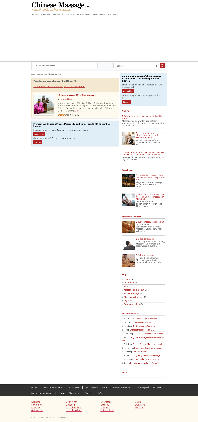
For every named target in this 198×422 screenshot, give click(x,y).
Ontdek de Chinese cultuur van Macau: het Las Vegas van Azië (150, 177)
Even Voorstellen (132, 304)
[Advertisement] (99, 38)
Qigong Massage (145, 238)
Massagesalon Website (96, 387)
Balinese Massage (145, 255)
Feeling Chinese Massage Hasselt (148, 334)
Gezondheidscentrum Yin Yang (145, 359)
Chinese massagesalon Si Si (142, 330)
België (47, 74)
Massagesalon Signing (42, 393)
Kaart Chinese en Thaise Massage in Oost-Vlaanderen (59, 86)
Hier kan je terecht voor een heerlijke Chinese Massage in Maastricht (150, 196)
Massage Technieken (134, 289)
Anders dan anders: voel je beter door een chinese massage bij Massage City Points (143, 153)
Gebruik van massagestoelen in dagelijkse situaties (143, 117)
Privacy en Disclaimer (69, 393)
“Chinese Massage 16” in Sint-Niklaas (76, 95)
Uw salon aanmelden (53, 387)
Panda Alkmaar (140, 352)
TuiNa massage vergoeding (150, 221)
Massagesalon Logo (122, 387)
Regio (126, 300)
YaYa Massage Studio (141, 322)
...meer (78, 110)
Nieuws (70, 14)
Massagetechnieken (133, 297)
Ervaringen (84, 14)
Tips (126, 286)
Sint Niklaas (66, 99)
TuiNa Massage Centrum (144, 326)
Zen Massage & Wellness (146, 319)
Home (35, 14)
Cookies (88, 393)
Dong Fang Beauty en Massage (148, 348)
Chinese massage (52, 14)
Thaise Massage (131, 293)
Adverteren (74, 387)
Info (100, 393)
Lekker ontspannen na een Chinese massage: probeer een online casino (149, 135)
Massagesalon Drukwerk (149, 387)
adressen (40, 74)
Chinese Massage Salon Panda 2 (144, 363)
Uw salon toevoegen (105, 14)
